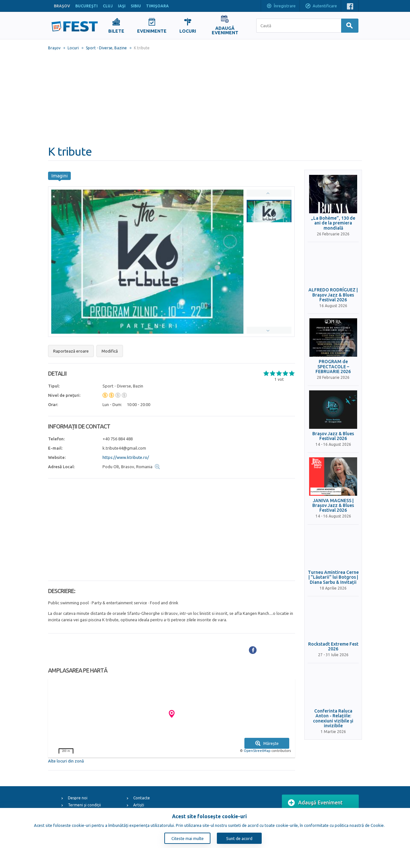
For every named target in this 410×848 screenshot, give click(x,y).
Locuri (73, 48)
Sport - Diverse (99, 48)
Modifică (110, 351)
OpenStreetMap (257, 751)
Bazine (120, 48)
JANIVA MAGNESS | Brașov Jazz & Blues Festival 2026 (333, 505)
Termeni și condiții (84, 805)
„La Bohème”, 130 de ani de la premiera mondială (333, 223)
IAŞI (122, 6)
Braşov (54, 48)
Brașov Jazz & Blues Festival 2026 (333, 436)
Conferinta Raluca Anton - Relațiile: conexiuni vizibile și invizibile (333, 718)
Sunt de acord (239, 838)
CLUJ (108, 6)
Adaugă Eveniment (315, 802)
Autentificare (321, 6)
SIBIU (136, 6)
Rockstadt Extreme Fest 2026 (333, 646)
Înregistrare (281, 6)
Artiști (138, 805)
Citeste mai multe (187, 838)
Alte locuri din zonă (66, 761)
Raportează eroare (71, 351)
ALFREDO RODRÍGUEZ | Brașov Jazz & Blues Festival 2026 (333, 295)
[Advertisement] (205, 98)
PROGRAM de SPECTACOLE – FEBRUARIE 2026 (333, 366)
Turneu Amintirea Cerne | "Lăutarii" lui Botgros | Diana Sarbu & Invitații (333, 577)
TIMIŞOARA (157, 6)
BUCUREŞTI (86, 6)
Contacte (141, 798)
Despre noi (77, 798)
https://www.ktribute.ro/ (125, 457)
